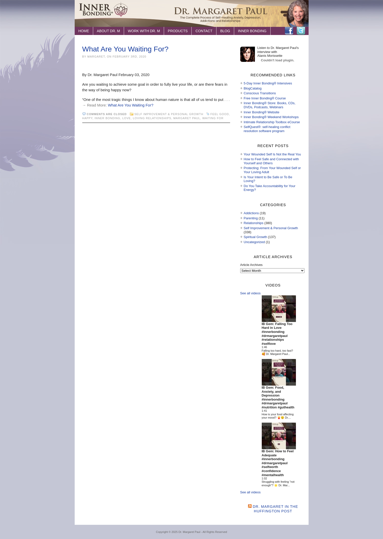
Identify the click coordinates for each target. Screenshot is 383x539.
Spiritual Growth (255, 237)
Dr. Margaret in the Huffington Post (275, 509)
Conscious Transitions (260, 93)
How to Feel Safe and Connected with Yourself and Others (271, 161)
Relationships (254, 223)
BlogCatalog (253, 88)
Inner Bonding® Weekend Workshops (271, 117)
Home (83, 31)
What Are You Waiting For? (125, 49)
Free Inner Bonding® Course (265, 98)
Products (178, 31)
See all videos (250, 293)
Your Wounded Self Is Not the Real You (272, 154)
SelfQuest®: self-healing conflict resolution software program (267, 129)
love (126, 118)
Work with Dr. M (144, 31)
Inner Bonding (252, 31)
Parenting (251, 218)
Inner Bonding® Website (261, 112)
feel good (219, 114)
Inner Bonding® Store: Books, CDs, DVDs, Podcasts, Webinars (270, 105)
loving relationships (152, 118)
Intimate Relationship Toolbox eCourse (272, 122)
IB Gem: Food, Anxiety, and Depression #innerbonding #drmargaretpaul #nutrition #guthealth (278, 397)
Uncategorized (254, 242)
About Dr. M (108, 31)
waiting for (213, 118)
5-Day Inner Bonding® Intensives (268, 83)
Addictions (251, 213)
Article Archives (251, 265)
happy (87, 118)
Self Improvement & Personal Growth (168, 114)
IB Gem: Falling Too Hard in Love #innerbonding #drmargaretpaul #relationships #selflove (277, 334)
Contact (203, 31)
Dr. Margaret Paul (189, 531)
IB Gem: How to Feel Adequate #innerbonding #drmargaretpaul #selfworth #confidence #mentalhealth (278, 463)
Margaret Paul (186, 118)
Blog (225, 31)
